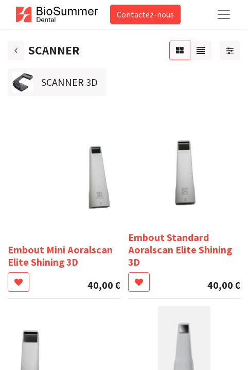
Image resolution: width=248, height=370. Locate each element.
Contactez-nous (145, 14)
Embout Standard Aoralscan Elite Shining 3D (180, 250)
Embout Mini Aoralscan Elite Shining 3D (60, 256)
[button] (18, 282)
